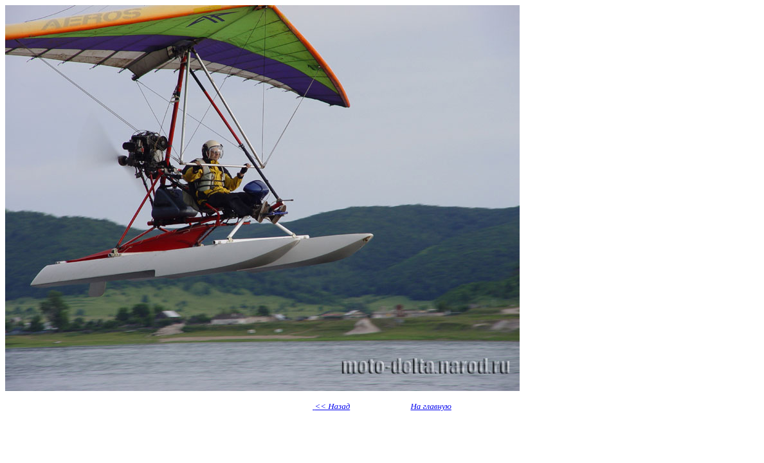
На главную (430, 406)
